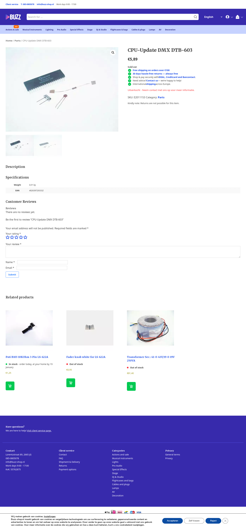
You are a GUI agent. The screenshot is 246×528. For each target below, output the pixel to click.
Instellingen (50, 516)
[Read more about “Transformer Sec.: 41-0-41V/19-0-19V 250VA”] (131, 386)
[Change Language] (212, 17)
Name (10, 262)
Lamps (152, 29)
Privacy (169, 458)
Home (9, 40)
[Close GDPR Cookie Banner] (225, 521)
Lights (115, 461)
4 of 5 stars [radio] (21, 237)
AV (160, 29)
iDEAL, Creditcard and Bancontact (176, 77)
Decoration (170, 29)
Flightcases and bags (123, 480)
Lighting (49, 29)
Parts (18, 40)
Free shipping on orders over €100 (151, 70)
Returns (63, 465)
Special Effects (76, 29)
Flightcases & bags (119, 29)
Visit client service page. (39, 430)
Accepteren (172, 520)
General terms (172, 454)
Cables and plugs (121, 484)
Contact (63, 454)
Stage (90, 29)
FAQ (61, 458)
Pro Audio (61, 29)
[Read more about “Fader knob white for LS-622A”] (70, 382)
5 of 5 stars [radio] (25, 237)
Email (10, 267)
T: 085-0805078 (27, 4)
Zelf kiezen (194, 520)
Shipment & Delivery (69, 461)
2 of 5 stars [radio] (12, 237)
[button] (113, 52)
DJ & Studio (101, 29)
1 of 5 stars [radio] (7, 237)
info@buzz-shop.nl (45, 4)
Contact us (152, 80)
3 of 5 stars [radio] (16, 237)
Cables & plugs (138, 29)
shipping (151, 83)
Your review (13, 244)
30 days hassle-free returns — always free (155, 73)
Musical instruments (32, 29)
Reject (213, 520)
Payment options (67, 469)
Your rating (13, 233)
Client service (12, 4)
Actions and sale (120, 454)
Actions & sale (12, 29)
